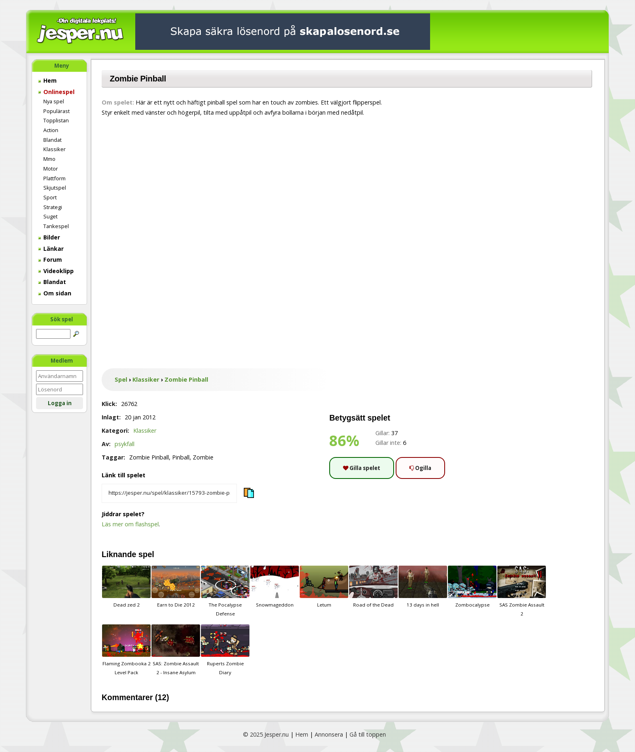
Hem (47, 80)
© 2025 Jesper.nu (266, 734)
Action (50, 130)
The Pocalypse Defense (225, 591)
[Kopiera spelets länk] (169, 493)
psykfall (124, 444)
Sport (50, 197)
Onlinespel (56, 92)
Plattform (54, 178)
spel (146, 554)
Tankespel (56, 226)
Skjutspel (54, 187)
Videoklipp (56, 271)
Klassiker (54, 149)
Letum (324, 587)
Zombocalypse (472, 587)
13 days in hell (422, 587)
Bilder (49, 237)
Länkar (51, 248)
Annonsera (329, 734)
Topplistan (56, 120)
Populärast (56, 111)
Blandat (52, 139)
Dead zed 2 (126, 587)
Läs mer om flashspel (130, 524)
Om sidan (54, 293)
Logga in (60, 403)
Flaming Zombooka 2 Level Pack (126, 649)
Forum (50, 259)
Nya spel (53, 101)
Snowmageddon (274, 587)
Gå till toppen (367, 734)
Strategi (52, 207)
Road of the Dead (373, 587)
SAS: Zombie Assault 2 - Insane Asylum (175, 649)
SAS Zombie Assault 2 (521, 591)
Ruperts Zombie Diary (225, 649)
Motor (50, 168)
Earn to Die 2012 (175, 587)
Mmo (49, 158)
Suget (50, 216)
